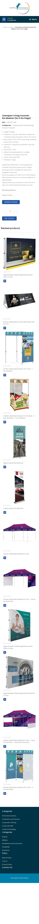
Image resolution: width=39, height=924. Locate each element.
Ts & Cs (4, 900)
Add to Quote (9, 257)
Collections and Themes (11, 858)
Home (5, 27)
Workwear (6, 889)
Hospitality (6, 886)
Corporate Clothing (9, 861)
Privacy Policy (7, 903)
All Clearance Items (9, 855)
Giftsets (4, 879)
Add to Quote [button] (4, 320)
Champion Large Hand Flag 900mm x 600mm (35, 157)
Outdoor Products (8, 167)
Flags (31, 164)
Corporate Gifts (7, 865)
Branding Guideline (11, 241)
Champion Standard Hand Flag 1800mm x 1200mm (33, 157)
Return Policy (6, 897)
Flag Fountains (24, 164)
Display (15, 164)
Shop (11, 27)
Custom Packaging (9, 868)
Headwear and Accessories (12, 882)
